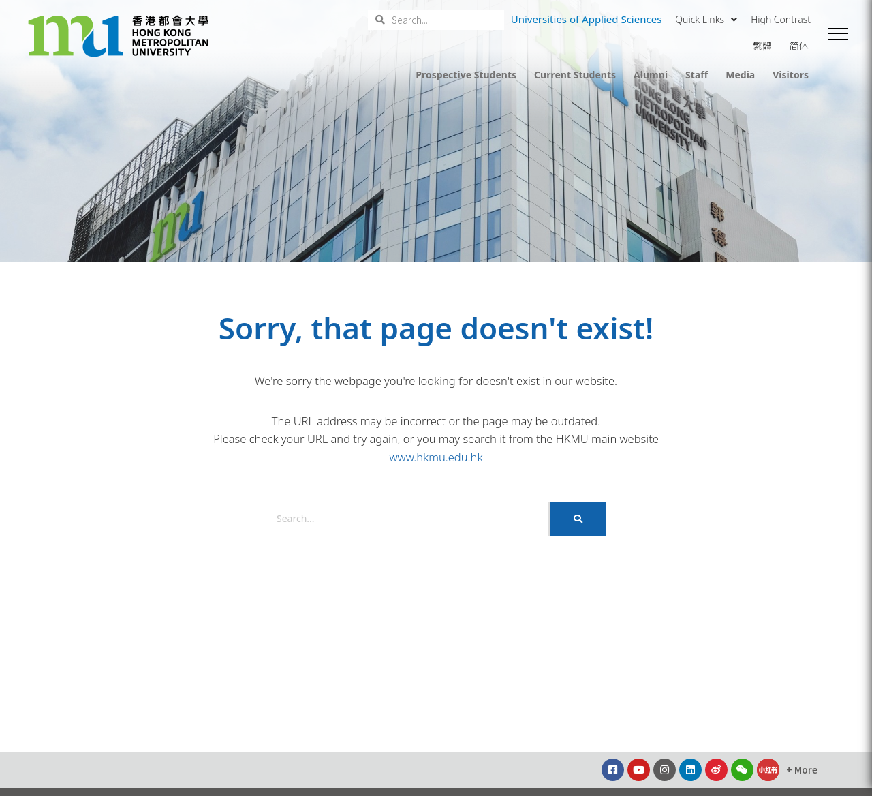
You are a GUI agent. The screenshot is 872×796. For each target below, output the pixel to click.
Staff (696, 74)
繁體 (762, 46)
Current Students (575, 74)
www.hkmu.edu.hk (435, 457)
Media (740, 74)
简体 (799, 46)
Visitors (791, 74)
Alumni (651, 74)
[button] (838, 34)
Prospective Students (466, 74)
